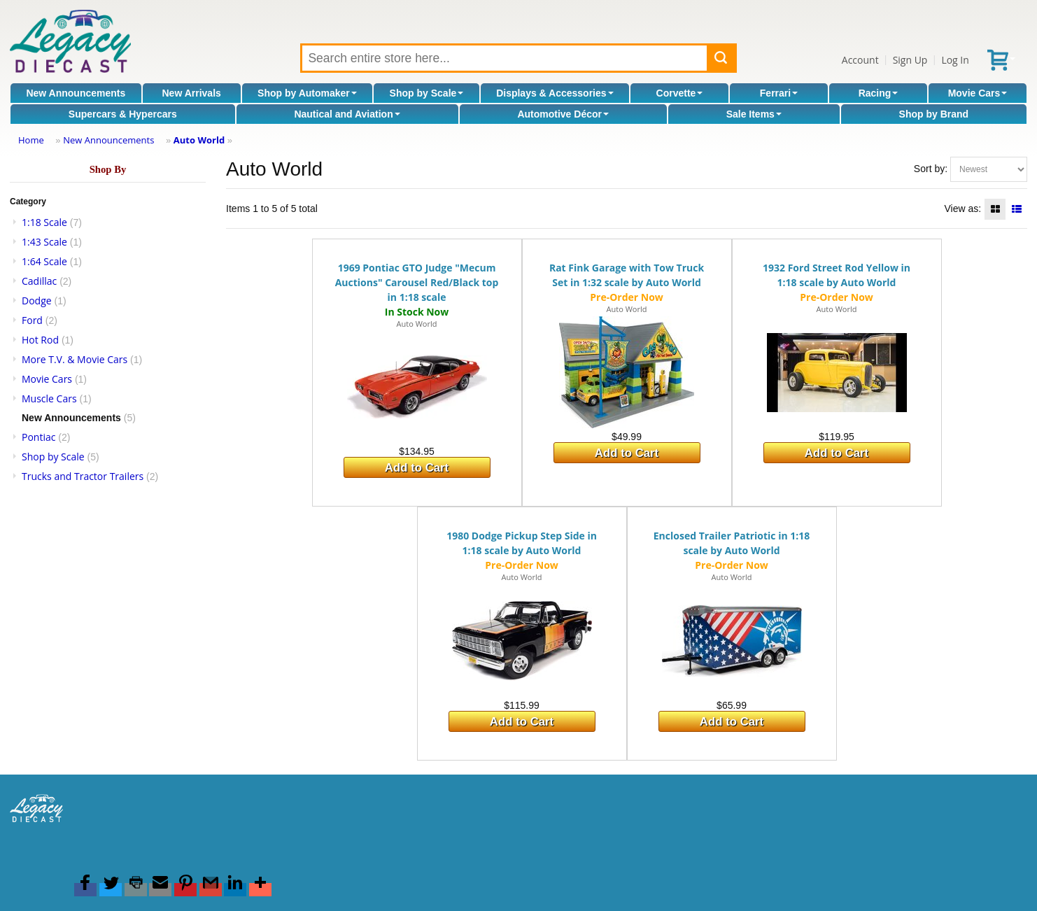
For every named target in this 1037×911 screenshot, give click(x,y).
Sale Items (754, 114)
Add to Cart (417, 467)
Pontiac (38, 437)
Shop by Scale (427, 93)
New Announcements (75, 93)
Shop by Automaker (307, 93)
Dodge (37, 300)
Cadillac (39, 281)
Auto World (199, 140)
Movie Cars (978, 93)
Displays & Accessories (554, 93)
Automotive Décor (563, 114)
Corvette (679, 93)
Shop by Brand (934, 114)
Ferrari (779, 93)
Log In (954, 59)
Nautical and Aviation (347, 114)
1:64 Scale (44, 261)
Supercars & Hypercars (123, 114)
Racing (878, 93)
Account (860, 59)
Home (31, 140)
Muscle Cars (49, 398)
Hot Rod (40, 339)
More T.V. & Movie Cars (74, 359)
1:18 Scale (44, 222)
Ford (32, 320)
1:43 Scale (44, 241)
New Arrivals (191, 93)
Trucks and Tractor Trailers (82, 476)
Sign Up (910, 59)
